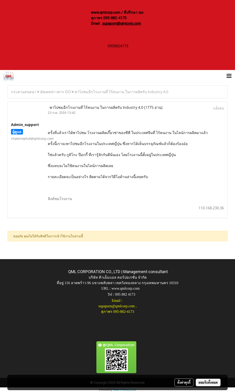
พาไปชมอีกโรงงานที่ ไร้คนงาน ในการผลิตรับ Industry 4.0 (121, 91)
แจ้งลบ (218, 108)
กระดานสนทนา (23, 91)
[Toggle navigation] (229, 76)
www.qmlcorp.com (126, 288)
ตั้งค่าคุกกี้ (183, 382)
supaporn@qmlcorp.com (121, 23)
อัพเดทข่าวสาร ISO (55, 91)
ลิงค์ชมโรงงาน (60, 198)
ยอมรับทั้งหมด (208, 382)
